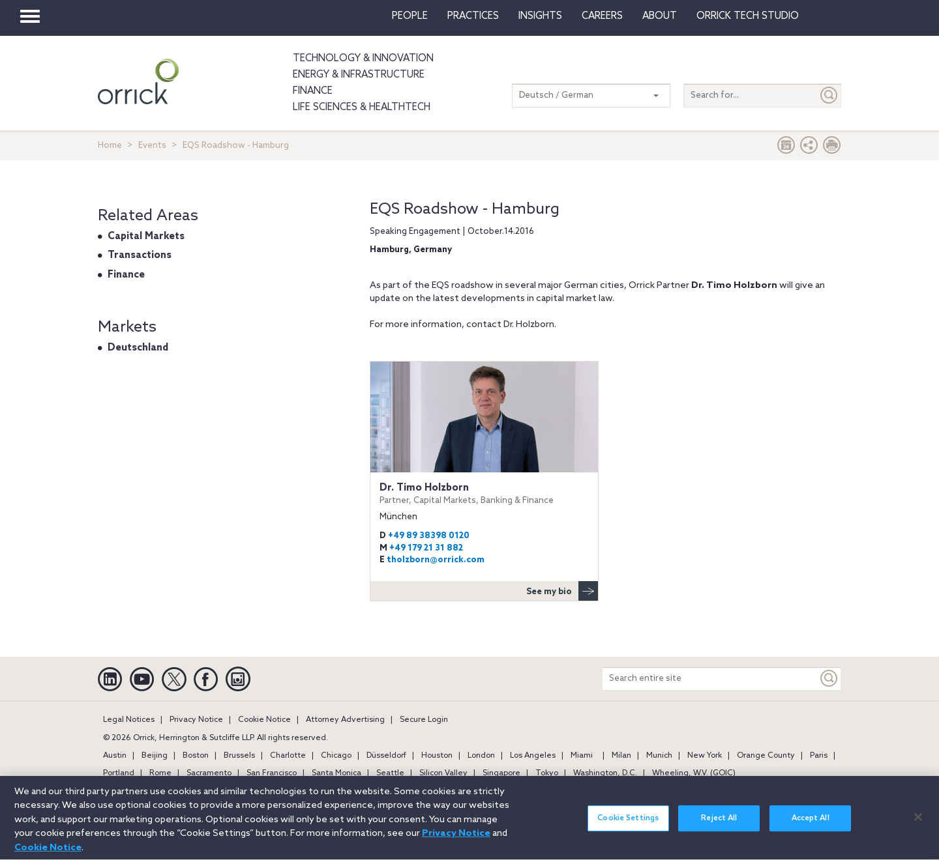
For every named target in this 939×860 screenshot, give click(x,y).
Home (110, 145)
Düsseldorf (386, 755)
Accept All (810, 824)
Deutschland (138, 348)
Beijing (155, 755)
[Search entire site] (710, 678)
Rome (160, 773)
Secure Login (424, 719)
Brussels (239, 755)
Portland (118, 773)
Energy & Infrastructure (359, 75)
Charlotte (288, 755)
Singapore (501, 773)
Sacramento (208, 773)
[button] (809, 148)
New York (704, 755)
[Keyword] (829, 678)
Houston (437, 755)
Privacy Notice (196, 719)
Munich (659, 755)
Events (152, 145)
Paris (818, 755)
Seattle (390, 773)
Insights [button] (540, 16)
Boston (196, 755)
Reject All (719, 824)
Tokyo (546, 773)
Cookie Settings (628, 824)
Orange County (766, 755)
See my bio (562, 591)
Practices (473, 16)
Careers (602, 16)
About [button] (659, 16)
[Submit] (829, 95)
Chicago (336, 755)
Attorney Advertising (345, 719)
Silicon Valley (443, 773)
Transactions (139, 255)
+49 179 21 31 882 (426, 548)
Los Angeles (533, 755)
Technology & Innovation (363, 58)
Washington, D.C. (605, 773)
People (410, 16)
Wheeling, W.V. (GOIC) (694, 773)
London (481, 755)
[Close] (918, 823)
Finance (313, 91)
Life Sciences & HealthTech (361, 107)
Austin (115, 755)
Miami (582, 755)
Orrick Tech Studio (747, 16)
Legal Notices (129, 719)
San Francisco (271, 773)
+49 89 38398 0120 (429, 536)
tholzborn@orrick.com (435, 560)
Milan (621, 755)
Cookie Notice (264, 719)
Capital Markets (146, 236)
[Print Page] (832, 148)
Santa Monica (336, 773)
